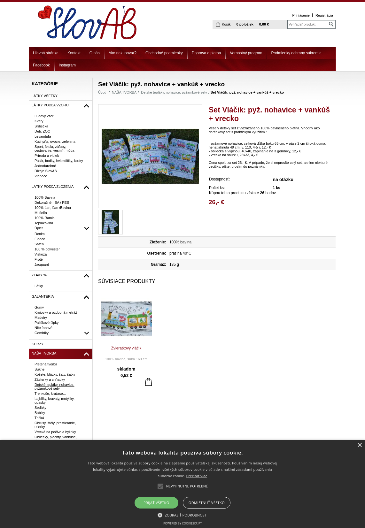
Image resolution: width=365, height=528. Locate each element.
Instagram (67, 65)
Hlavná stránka (45, 53)
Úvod (102, 92)
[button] (183, 514)
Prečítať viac (196, 475)
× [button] (359, 445)
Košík (226, 24)
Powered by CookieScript (182, 523)
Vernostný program (246, 53)
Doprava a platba (206, 53)
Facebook (41, 65)
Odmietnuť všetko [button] (207, 502)
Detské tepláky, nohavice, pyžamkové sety (174, 92)
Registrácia (324, 15)
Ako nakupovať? (122, 53)
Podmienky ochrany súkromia (296, 53)
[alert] (182, 484)
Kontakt (74, 53)
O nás (94, 53)
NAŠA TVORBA (124, 92)
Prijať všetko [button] (156, 502)
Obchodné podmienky (164, 53)
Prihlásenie (300, 15)
